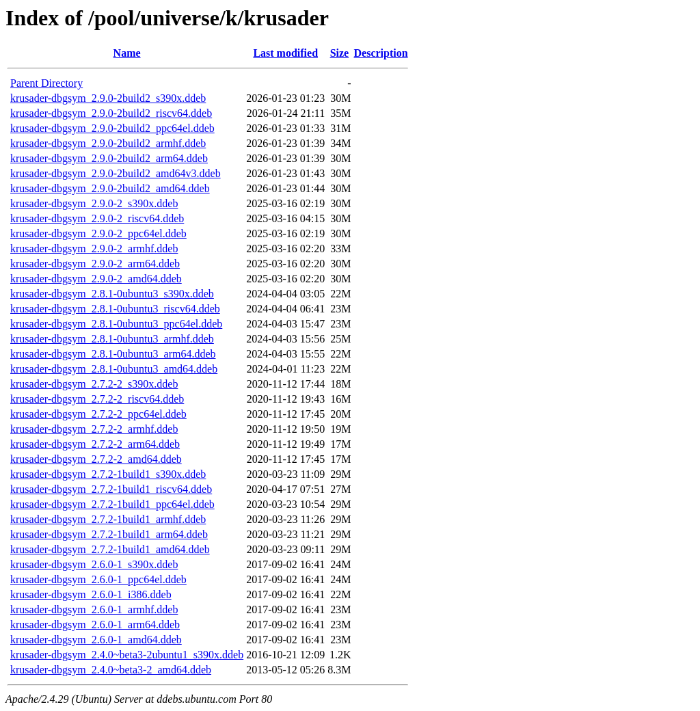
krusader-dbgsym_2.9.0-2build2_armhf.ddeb (108, 143)
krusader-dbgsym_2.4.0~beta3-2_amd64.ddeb (110, 669)
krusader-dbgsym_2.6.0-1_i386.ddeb (91, 594)
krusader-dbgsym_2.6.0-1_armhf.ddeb (94, 609)
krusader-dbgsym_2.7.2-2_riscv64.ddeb (97, 399)
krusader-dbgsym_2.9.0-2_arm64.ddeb (95, 263)
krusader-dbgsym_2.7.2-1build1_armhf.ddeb (108, 519)
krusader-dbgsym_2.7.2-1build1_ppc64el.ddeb (112, 504)
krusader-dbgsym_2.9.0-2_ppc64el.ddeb (98, 233)
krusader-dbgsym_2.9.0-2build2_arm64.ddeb (109, 158)
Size (339, 53)
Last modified (285, 53)
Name (127, 53)
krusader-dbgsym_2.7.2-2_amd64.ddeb (96, 459)
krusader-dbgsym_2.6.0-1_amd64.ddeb (96, 639)
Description (381, 53)
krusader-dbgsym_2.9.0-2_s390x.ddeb (94, 203)
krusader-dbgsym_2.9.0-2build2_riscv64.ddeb (111, 113)
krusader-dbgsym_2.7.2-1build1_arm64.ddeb (109, 534)
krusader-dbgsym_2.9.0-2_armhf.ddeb (94, 248)
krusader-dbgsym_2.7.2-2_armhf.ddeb (94, 429)
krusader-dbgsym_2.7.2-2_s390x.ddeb (94, 384)
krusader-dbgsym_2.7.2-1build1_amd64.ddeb (110, 549)
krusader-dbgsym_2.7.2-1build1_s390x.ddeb (108, 474)
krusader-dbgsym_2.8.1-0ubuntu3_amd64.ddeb (113, 369)
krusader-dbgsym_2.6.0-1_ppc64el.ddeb (98, 579)
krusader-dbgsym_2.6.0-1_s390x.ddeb (94, 564)
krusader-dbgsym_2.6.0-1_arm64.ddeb (95, 624)
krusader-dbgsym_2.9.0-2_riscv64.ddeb (97, 218)
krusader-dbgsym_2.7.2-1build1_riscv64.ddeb (111, 489)
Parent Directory (46, 83)
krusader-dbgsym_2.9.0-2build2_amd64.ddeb (110, 188)
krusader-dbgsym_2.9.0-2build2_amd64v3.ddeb (115, 173)
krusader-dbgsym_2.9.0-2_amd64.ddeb (96, 278)
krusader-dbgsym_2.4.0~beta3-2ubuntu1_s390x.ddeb (126, 654)
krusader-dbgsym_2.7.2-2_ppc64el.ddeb (98, 414)
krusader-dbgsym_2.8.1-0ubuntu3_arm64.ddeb (113, 354)
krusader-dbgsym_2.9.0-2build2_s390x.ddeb (108, 98)
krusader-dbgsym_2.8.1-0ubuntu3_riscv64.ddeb (115, 308)
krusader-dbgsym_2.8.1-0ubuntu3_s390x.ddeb (112, 293)
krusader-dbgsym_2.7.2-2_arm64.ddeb (95, 444)
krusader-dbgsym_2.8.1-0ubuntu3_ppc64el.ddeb (116, 324)
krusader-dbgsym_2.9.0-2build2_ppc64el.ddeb (112, 128)
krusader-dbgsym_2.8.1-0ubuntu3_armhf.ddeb (112, 339)
